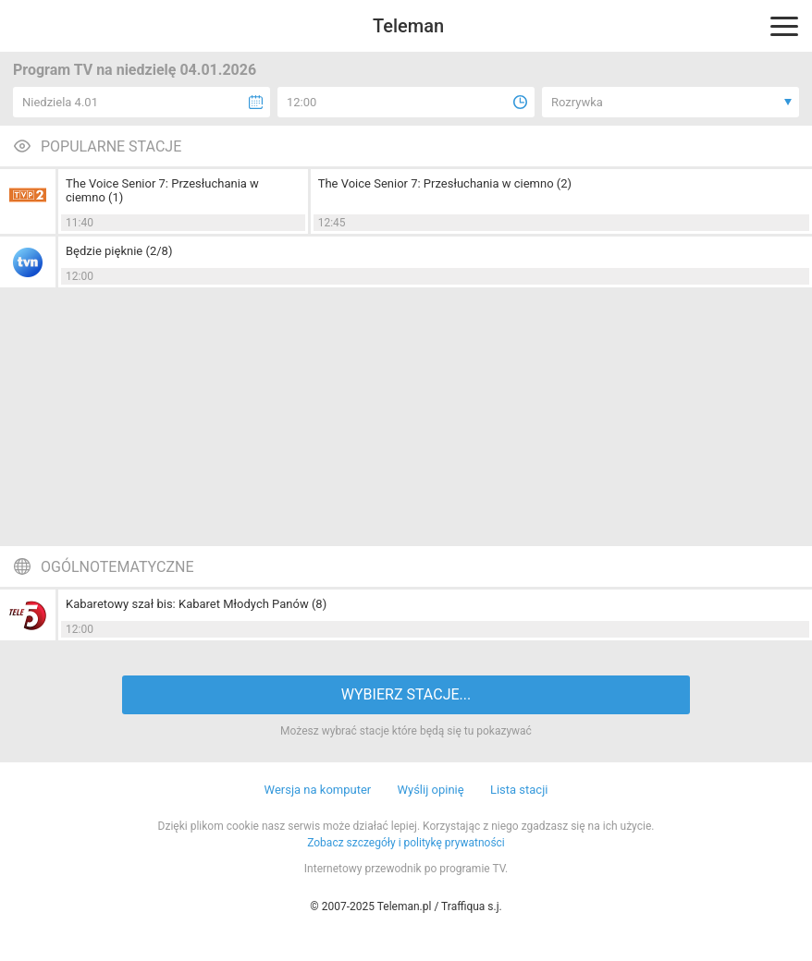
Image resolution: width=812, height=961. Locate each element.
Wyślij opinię (430, 790)
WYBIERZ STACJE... (406, 694)
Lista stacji (519, 790)
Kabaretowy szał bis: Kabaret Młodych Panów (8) (196, 604)
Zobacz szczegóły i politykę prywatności (406, 842)
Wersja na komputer (318, 790)
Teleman (408, 26)
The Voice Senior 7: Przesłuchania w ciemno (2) (445, 183)
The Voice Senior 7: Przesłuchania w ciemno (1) (162, 190)
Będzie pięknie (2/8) (119, 251)
